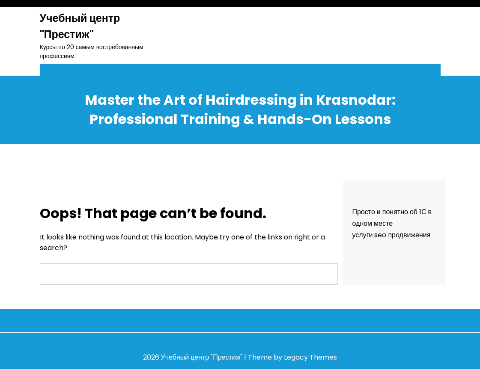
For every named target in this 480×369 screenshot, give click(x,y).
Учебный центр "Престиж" (80, 26)
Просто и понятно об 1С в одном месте (392, 217)
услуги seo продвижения (391, 235)
